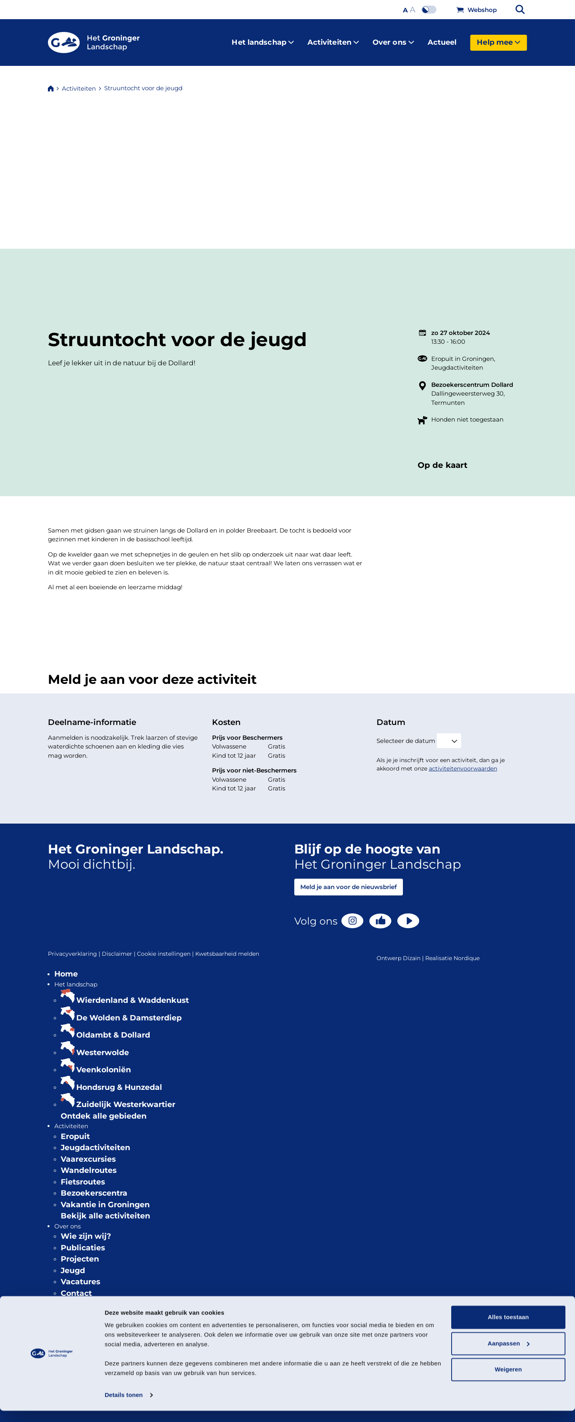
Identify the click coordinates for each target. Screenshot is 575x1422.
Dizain (411, 951)
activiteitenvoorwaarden (463, 762)
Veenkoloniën (103, 1063)
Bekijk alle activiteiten (105, 1209)
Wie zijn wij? (86, 1229)
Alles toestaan (508, 1328)
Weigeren (508, 1380)
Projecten (80, 1252)
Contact (76, 1286)
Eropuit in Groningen (462, 352)
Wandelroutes (89, 1163)
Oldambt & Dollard (113, 1028)
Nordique (467, 951)
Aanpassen (508, 1354)
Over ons (393, 39)
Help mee (498, 39)
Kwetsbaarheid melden (227, 947)
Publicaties (83, 1241)
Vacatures (80, 1275)
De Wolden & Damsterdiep (129, 1011)
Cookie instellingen (166, 947)
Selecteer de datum (406, 734)
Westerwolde (102, 1046)
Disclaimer (119, 947)
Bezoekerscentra (94, 1186)
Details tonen (124, 1406)
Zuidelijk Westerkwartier (125, 1098)
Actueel (442, 39)
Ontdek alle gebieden (104, 1109)
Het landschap (262, 39)
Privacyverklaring (75, 947)
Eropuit (75, 1130)
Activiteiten (333, 39)
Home (66, 967)
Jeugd (73, 1264)
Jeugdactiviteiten (457, 361)
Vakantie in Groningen (105, 1198)
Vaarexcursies (88, 1152)
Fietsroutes (83, 1175)
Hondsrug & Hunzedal (119, 1080)
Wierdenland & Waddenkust (132, 993)
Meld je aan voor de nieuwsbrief (348, 880)
